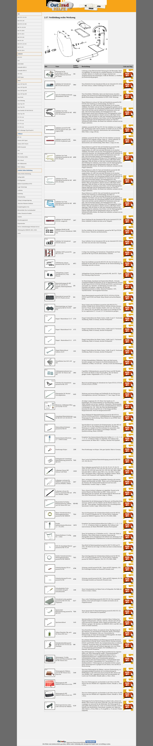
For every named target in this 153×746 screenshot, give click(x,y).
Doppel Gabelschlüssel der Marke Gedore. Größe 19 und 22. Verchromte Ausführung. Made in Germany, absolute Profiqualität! (102, 351)
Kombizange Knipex (61, 449)
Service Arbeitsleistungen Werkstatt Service (28, 226)
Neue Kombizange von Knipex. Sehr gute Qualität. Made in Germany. (101, 449)
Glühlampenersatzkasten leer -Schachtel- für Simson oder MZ (64, 372)
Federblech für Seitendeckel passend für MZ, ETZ (63, 383)
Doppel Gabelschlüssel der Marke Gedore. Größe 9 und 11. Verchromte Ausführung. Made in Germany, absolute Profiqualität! (102, 340)
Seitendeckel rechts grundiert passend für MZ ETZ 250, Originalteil (64, 600)
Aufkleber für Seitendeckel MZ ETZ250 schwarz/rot (63, 84)
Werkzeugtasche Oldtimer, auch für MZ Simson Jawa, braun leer (63, 672)
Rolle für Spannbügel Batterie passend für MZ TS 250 (64, 546)
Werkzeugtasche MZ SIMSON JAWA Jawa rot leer (64, 683)
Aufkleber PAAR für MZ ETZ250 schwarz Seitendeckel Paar (64, 231)
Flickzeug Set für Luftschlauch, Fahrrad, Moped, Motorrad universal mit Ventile (63, 74)
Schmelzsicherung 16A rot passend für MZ (63, 568)
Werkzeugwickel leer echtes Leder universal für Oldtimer (64, 705)
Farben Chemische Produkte (25, 213)
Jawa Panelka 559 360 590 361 (25, 110)
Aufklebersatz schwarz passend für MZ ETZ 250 (63, 263)
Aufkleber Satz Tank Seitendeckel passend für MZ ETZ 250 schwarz (64, 112)
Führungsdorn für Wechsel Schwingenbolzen (63, 394)
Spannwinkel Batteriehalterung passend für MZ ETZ (64, 611)
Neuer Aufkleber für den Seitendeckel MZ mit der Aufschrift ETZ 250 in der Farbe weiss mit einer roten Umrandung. (102, 241)
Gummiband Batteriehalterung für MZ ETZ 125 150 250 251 (64, 417)
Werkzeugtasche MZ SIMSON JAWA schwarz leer (64, 694)
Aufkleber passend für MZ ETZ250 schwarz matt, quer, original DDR (63, 129)
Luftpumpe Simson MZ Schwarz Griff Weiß (62, 471)
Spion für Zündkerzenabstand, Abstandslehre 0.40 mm (64, 95)
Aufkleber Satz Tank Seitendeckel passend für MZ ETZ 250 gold (64, 157)
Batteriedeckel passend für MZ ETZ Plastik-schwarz (63, 297)
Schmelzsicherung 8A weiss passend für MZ (63, 579)
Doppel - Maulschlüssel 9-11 (64, 340)
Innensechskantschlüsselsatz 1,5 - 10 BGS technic (63, 438)
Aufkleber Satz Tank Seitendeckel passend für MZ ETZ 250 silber (64, 180)
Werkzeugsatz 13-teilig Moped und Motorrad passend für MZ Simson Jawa (64, 659)
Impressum (69, 742)
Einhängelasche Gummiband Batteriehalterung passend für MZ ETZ (64, 460)
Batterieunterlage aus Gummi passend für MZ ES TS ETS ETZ (64, 308)
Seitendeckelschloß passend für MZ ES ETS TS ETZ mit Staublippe (63, 644)
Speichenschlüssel (61, 622)
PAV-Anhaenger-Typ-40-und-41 (26, 130)
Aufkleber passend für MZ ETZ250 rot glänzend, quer (63, 140)
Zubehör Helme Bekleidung (25, 170)
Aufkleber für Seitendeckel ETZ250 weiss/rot (63, 241)
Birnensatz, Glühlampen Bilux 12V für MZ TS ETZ (64, 405)
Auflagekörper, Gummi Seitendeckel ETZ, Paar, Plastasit (62, 274)
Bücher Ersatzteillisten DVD (25, 183)
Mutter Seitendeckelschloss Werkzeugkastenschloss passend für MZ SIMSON (63, 514)
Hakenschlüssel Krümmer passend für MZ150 (63, 427)
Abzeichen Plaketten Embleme (25, 203)
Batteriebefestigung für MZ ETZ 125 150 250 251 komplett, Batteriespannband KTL (64, 286)
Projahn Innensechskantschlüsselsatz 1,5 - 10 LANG (63, 525)
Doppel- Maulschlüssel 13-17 (64, 318)
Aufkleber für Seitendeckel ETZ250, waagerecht (63, 220)
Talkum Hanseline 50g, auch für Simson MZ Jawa (63, 633)
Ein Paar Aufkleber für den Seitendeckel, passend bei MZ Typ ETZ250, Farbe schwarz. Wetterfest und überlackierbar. (102, 231)
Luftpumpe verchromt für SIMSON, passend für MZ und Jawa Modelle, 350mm (63, 482)
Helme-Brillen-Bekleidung (24, 174)
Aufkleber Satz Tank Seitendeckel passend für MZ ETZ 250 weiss (64, 203)
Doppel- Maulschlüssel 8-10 (63, 329)
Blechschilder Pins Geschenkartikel (26, 210)
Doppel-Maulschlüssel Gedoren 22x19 (62, 351)
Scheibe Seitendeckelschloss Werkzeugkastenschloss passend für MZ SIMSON (63, 557)
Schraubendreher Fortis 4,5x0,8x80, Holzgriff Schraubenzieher (62, 590)
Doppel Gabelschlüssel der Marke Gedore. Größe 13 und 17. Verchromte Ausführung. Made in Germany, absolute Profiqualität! (102, 318)
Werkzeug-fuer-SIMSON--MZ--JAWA (27, 230)
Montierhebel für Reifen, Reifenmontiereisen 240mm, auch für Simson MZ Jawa (63, 503)
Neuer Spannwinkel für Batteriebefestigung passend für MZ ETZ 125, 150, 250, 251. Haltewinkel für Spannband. (101, 611)
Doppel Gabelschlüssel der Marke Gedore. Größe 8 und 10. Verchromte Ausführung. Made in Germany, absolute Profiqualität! (102, 329)
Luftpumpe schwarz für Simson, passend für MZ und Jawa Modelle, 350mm (64, 492)
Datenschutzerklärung (79, 742)
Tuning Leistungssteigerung (25, 200)
